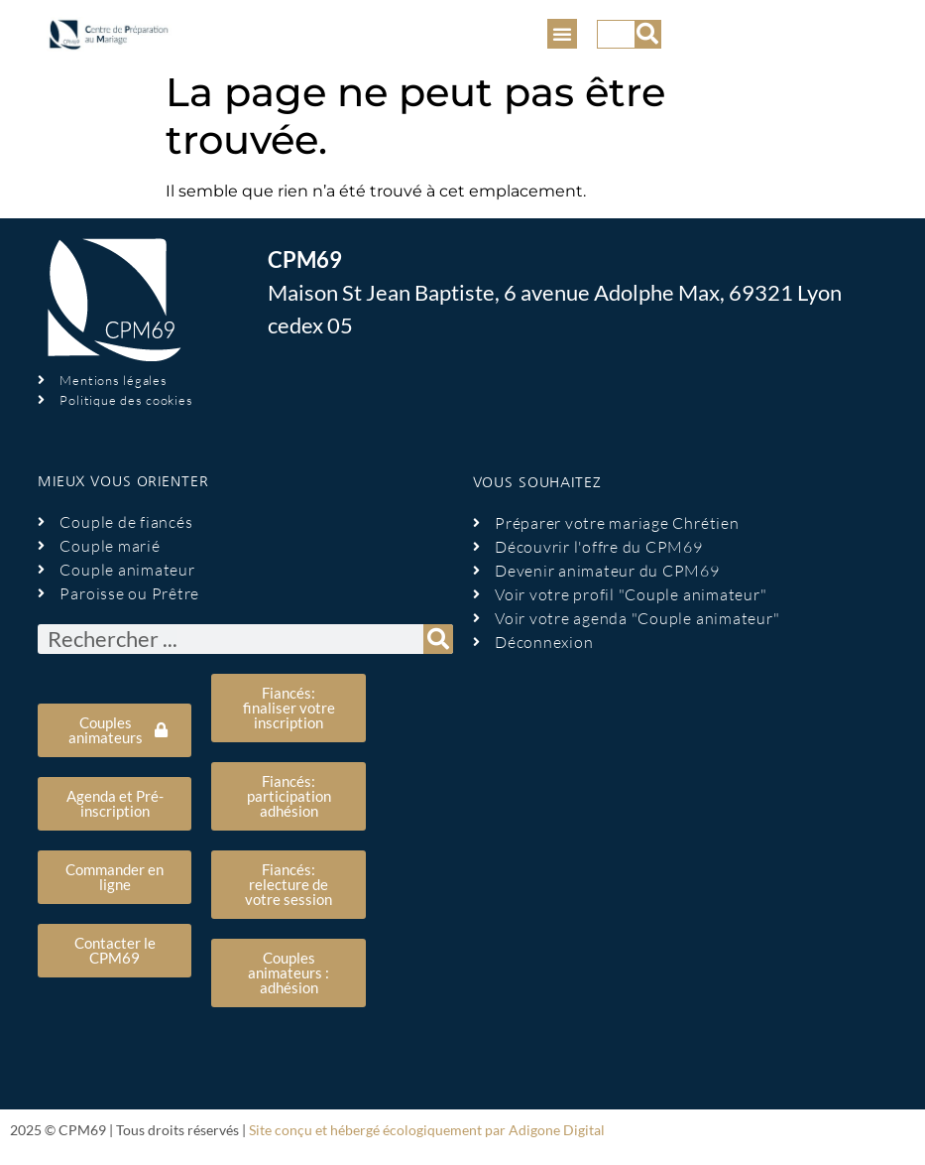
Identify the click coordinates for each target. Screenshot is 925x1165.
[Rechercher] (647, 34)
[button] (562, 34)
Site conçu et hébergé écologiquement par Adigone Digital (427, 1129)
